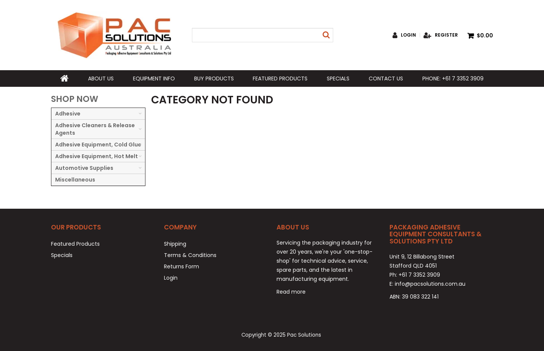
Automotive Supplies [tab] (84, 168)
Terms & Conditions (190, 255)
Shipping (175, 244)
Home (65, 78)
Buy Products (214, 78)
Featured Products (280, 78)
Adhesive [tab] (67, 113)
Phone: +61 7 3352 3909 (453, 78)
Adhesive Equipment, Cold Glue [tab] (98, 144)
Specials (338, 78)
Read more (291, 292)
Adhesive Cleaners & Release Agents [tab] (95, 129)
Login (408, 35)
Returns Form (181, 266)
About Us (101, 78)
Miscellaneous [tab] (75, 179)
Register (446, 35)
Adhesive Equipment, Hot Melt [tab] (96, 156)
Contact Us (386, 78)
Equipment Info (154, 78)
